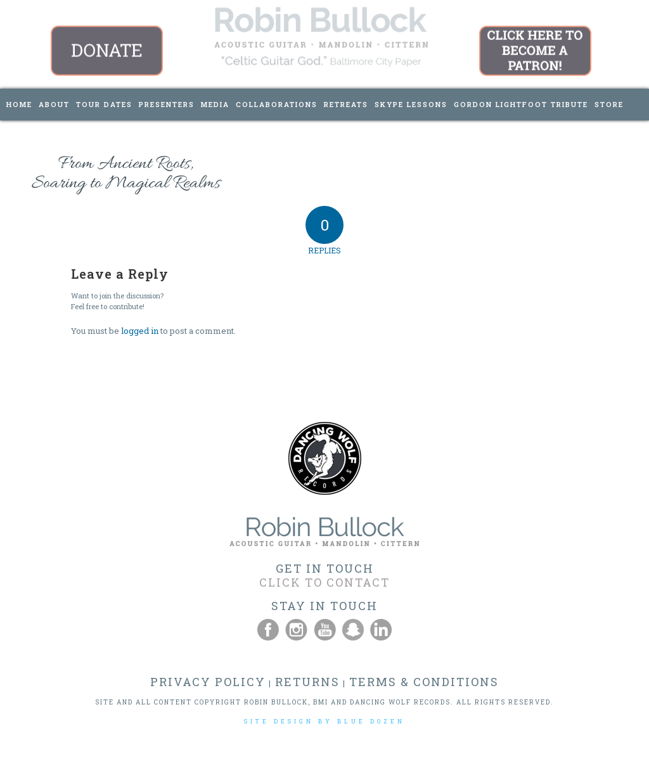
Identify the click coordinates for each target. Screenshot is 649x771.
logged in (139, 330)
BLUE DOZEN (371, 721)
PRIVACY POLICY (208, 681)
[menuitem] (19, 104)
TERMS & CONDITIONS (424, 681)
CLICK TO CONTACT (324, 582)
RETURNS (307, 681)
